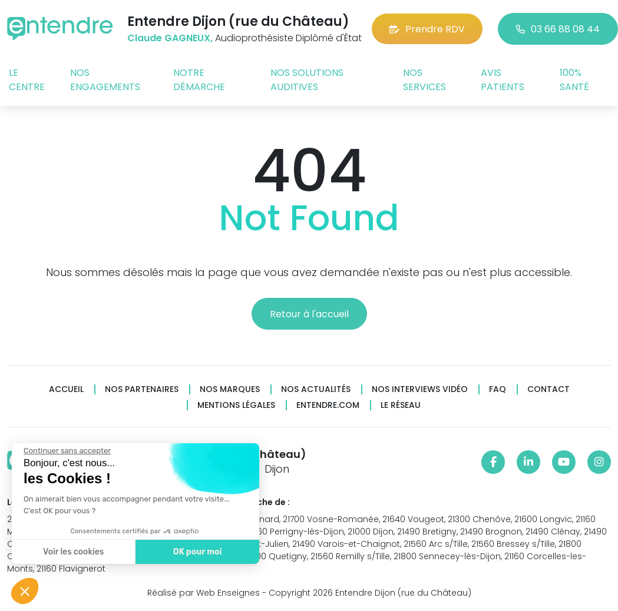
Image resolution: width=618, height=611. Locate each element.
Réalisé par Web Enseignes (203, 593)
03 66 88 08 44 (558, 29)
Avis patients (502, 80)
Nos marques (230, 389)
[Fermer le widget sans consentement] (65, 451)
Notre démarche (199, 80)
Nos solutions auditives (306, 80)
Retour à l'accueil (309, 314)
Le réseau (401, 405)
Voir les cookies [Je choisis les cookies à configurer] (72, 552)
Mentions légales (236, 405)
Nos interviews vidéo (420, 389)
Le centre (27, 80)
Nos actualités (316, 389)
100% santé (574, 80)
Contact (548, 389)
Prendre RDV (427, 29)
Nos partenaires (142, 389)
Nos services (424, 80)
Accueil (66, 389)
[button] (25, 591)
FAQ (497, 389)
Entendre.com (327, 405)
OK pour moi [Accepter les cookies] (195, 552)
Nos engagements (105, 80)
